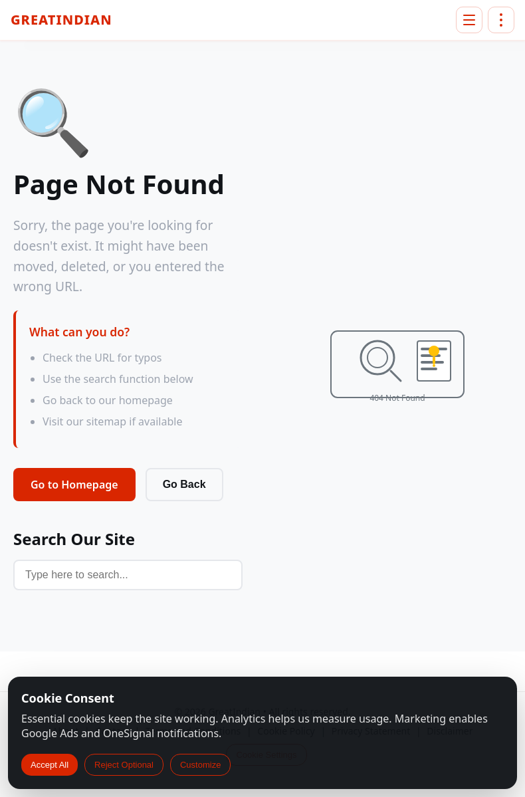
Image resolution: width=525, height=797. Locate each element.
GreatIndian (61, 20)
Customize (200, 765)
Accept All (49, 765)
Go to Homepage (74, 484)
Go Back (184, 484)
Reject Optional (124, 765)
